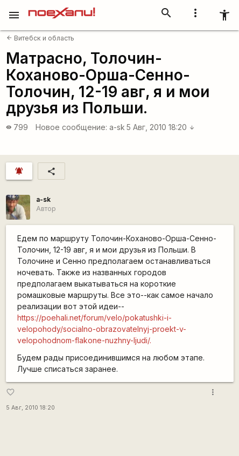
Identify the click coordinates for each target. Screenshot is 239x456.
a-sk (117, 127)
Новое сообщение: (71, 127)
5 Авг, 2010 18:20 (160, 127)
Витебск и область (40, 38)
